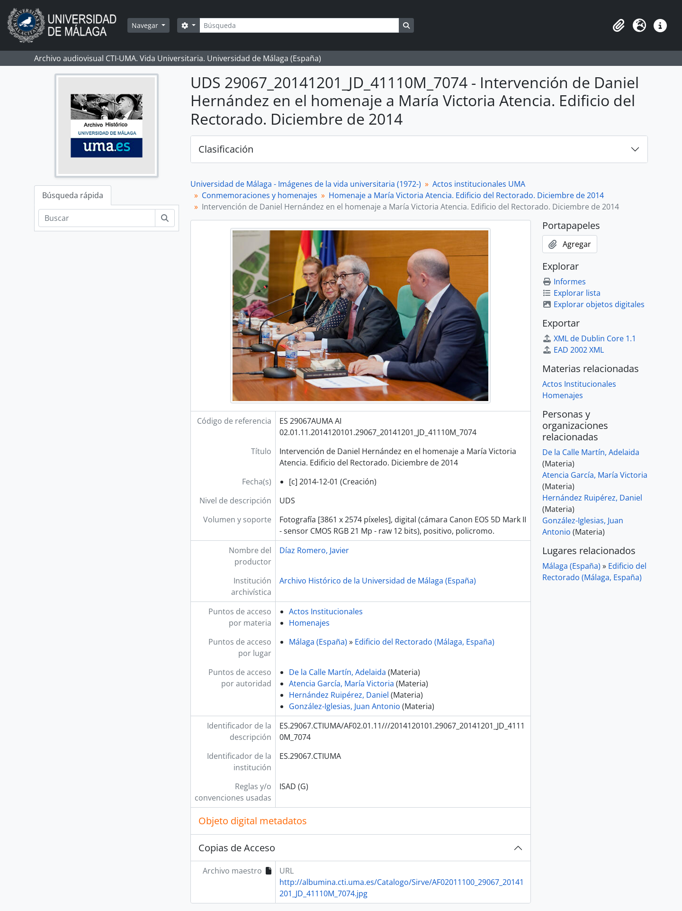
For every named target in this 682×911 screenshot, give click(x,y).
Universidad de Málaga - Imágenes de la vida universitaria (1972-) (305, 184)
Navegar (146, 25)
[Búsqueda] (299, 25)
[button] (618, 25)
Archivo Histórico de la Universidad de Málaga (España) (377, 580)
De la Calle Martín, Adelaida (337, 672)
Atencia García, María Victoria (341, 683)
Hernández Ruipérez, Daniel (339, 695)
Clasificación (225, 149)
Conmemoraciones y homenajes (259, 195)
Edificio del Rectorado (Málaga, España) (424, 642)
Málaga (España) (318, 642)
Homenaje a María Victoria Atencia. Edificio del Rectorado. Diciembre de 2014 (466, 195)
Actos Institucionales (326, 611)
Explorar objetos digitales (593, 304)
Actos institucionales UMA (478, 184)
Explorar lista (571, 293)
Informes (564, 281)
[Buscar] (96, 218)
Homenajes (309, 623)
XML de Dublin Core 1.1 (589, 338)
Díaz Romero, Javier (314, 550)
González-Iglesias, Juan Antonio (344, 706)
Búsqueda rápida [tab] (72, 195)
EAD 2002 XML (573, 350)
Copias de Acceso (236, 847)
